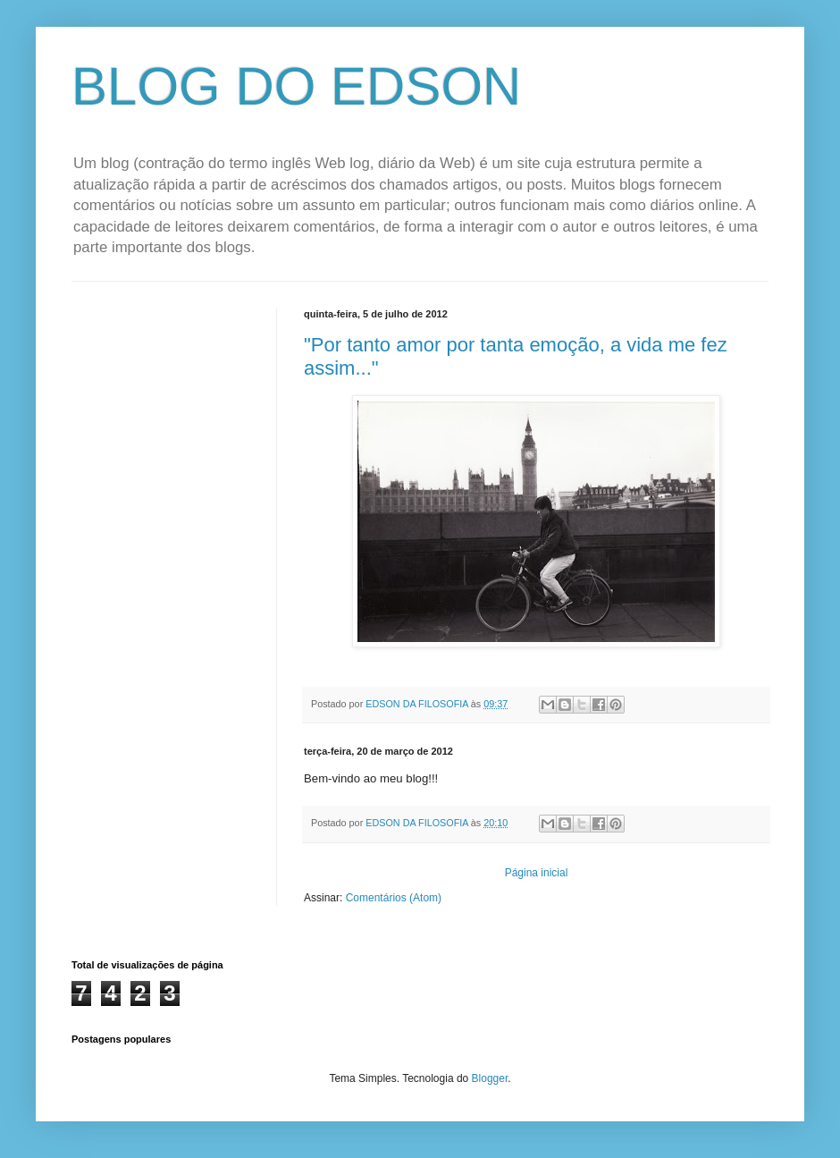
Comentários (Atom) (393, 898)
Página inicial (536, 872)
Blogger (490, 1078)
